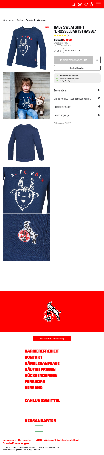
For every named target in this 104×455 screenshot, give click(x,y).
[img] (26, 48)
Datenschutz (26, 440)
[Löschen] (97, 60)
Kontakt (33, 357)
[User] (91, 3)
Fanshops (35, 381)
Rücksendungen (41, 375)
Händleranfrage (42, 363)
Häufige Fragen (40, 369)
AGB (39, 440)
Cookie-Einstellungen (16, 443)
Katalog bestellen (67, 440)
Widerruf (49, 440)
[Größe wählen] (72, 50)
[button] (77, 90)
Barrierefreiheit (42, 351)
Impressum (9, 440)
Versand (33, 387)
